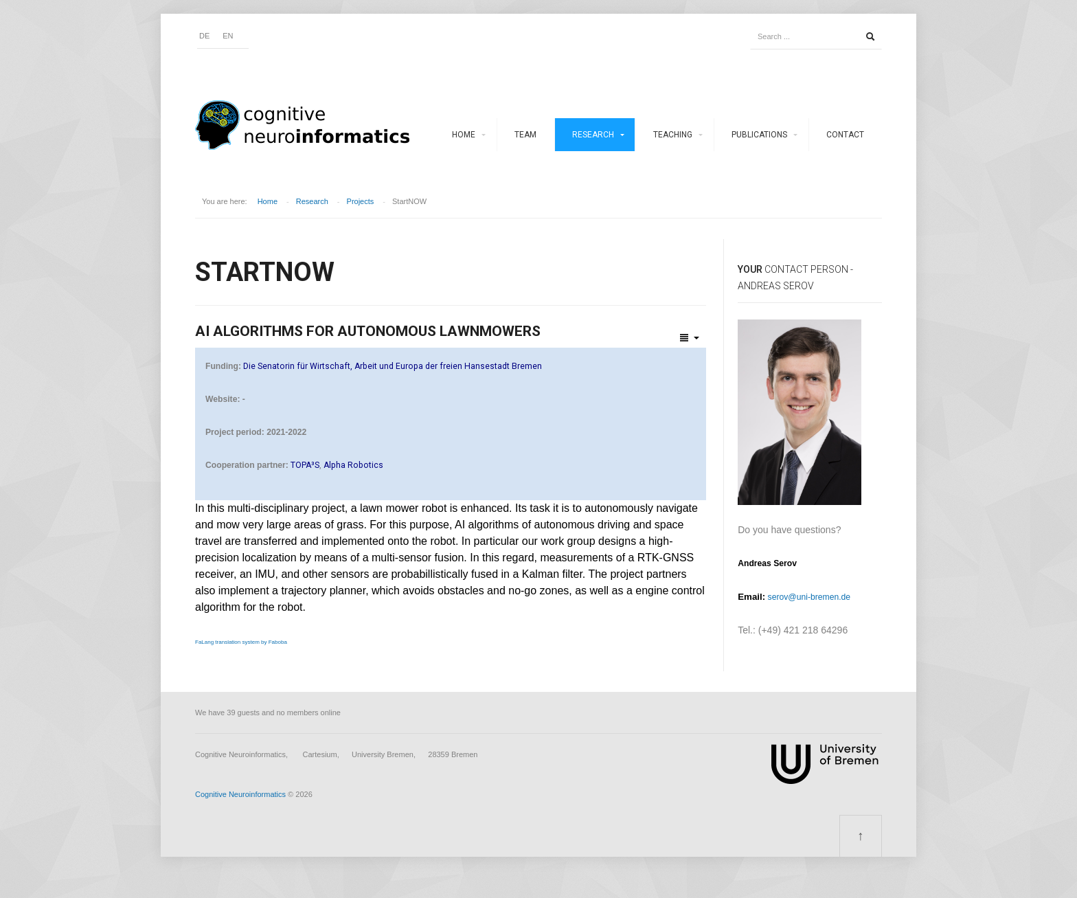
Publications (759, 134)
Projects (360, 201)
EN (228, 36)
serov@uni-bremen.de (809, 597)
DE (204, 36)
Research (593, 134)
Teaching (672, 134)
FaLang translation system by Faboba (241, 642)
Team (525, 134)
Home (463, 134)
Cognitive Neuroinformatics (240, 794)
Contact (845, 134)
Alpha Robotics (353, 465)
